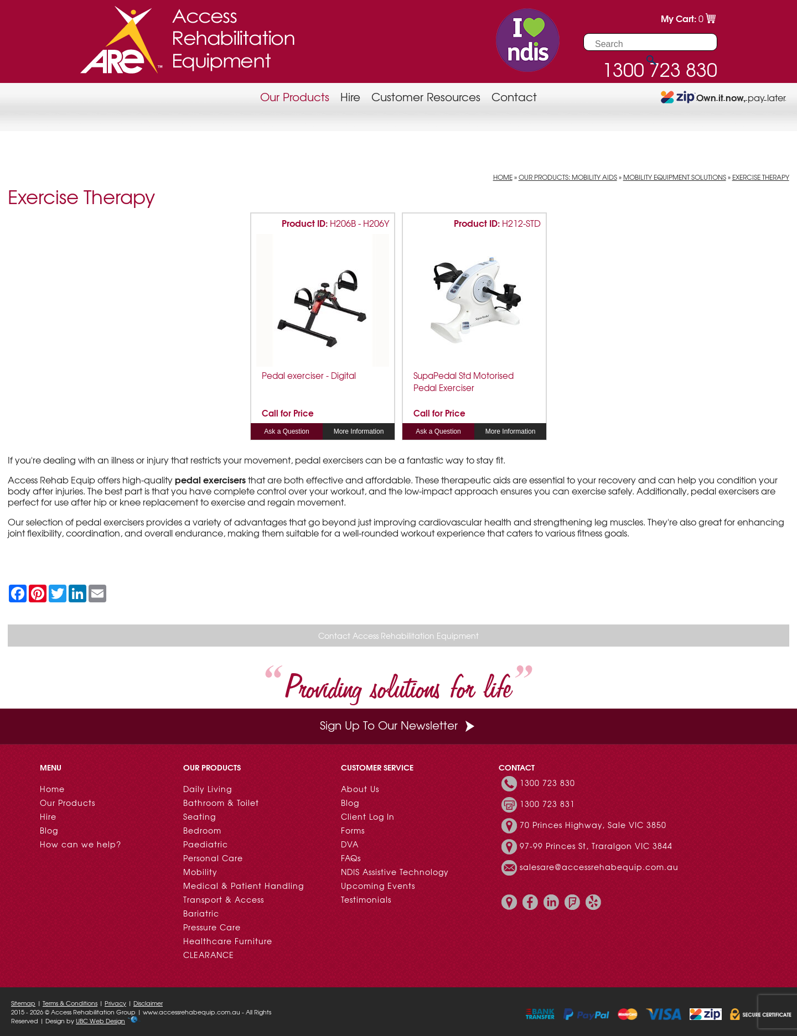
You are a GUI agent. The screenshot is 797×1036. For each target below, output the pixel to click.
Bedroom (202, 830)
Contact (514, 96)
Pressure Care (212, 927)
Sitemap (23, 1002)
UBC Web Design (100, 1020)
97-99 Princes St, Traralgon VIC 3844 (596, 845)
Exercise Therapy (760, 177)
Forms (353, 830)
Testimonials (366, 899)
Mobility (200, 871)
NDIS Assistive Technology (395, 871)
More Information (359, 431)
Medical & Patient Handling (243, 885)
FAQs (351, 857)
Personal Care (213, 857)
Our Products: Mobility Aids (568, 177)
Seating (199, 816)
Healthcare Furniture (227, 940)
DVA (350, 844)
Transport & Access (223, 899)
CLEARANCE (208, 954)
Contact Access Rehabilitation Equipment (398, 635)
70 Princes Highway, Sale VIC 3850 (593, 824)
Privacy (115, 1002)
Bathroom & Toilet (221, 802)
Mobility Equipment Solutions (674, 177)
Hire (350, 96)
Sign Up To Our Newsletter (398, 725)
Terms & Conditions (70, 1002)
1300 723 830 (547, 782)
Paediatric (205, 844)
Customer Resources (425, 96)
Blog (49, 830)
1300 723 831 (547, 803)
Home (503, 177)
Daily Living (207, 788)
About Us (360, 788)
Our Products (294, 96)
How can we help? (80, 844)
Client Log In (368, 816)
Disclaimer (148, 1002)
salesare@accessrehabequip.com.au (599, 866)
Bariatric (201, 913)
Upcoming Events (378, 885)
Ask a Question (286, 431)
